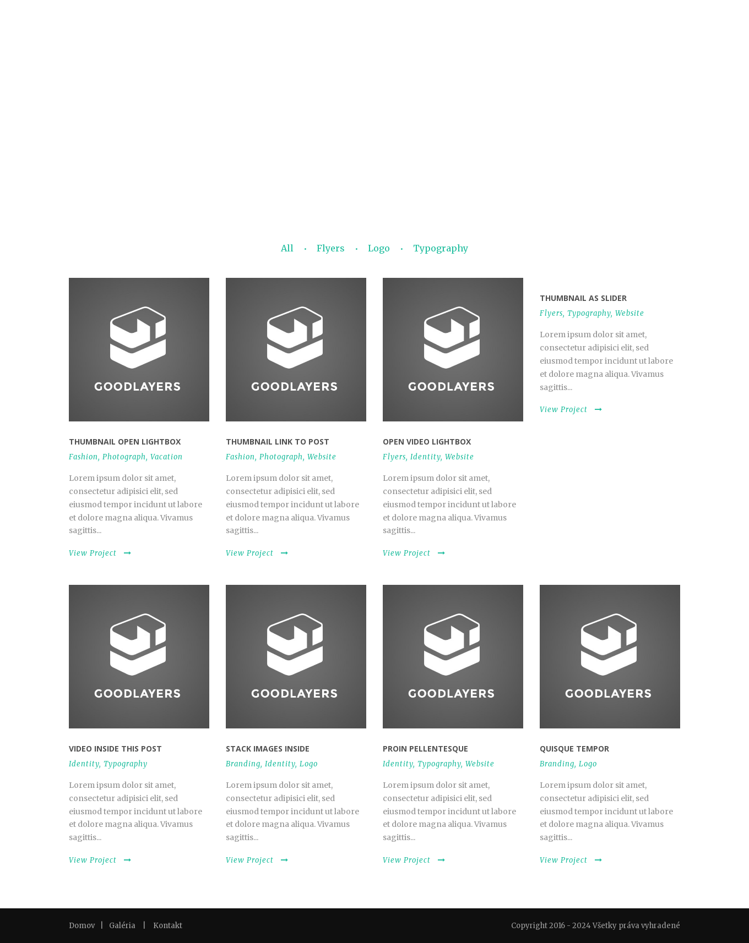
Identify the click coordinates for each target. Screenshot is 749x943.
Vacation (166, 457)
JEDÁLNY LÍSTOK (176, 101)
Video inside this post (115, 748)
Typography (440, 248)
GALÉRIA (388, 101)
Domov (82, 925)
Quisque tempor (574, 748)
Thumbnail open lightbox (125, 441)
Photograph (124, 457)
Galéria (122, 925)
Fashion (83, 457)
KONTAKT (598, 101)
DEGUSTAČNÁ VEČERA (254, 101)
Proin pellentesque (425, 748)
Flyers (331, 248)
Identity (425, 457)
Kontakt (167, 925)
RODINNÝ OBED (332, 101)
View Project (100, 553)
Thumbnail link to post (277, 441)
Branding (243, 764)
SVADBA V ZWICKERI (452, 101)
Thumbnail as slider (583, 298)
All (287, 248)
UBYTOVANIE (651, 101)
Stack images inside (268, 748)
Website (321, 457)
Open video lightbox (427, 441)
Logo (379, 248)
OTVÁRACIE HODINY (533, 101)
